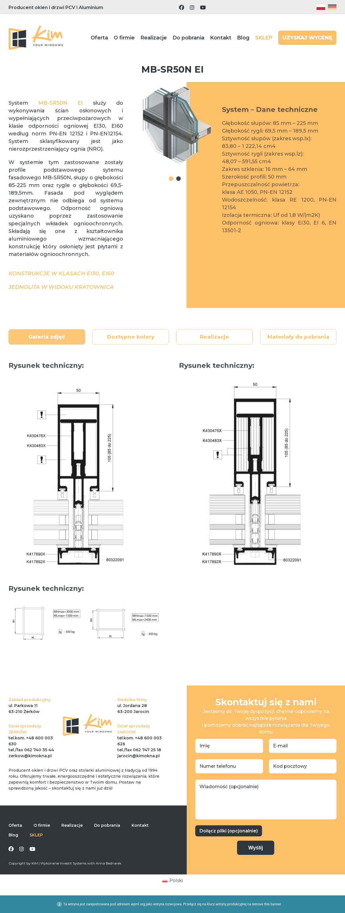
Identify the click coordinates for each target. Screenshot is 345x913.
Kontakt (220, 38)
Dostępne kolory (130, 354)
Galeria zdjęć (46, 354)
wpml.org (138, 904)
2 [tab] (178, 193)
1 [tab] (171, 193)
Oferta (99, 38)
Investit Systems (73, 863)
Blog (243, 38)
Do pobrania (188, 38)
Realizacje (153, 38)
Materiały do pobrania (298, 354)
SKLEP (264, 38)
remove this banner (266, 904)
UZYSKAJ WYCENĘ (307, 38)
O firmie (124, 38)
